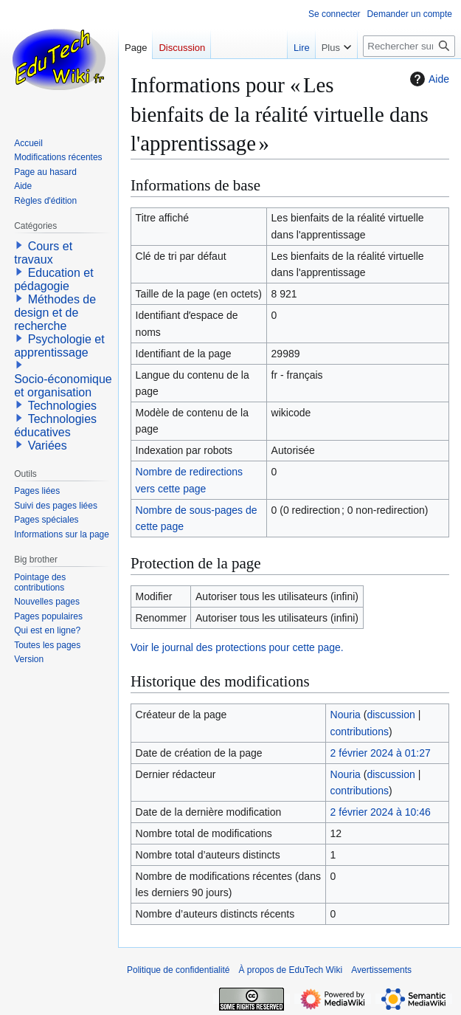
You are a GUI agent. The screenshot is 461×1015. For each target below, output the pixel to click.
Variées (47, 445)
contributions (359, 731)
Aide (427, 79)
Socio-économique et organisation (63, 386)
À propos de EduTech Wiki (290, 970)
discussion (391, 714)
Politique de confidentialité (178, 970)
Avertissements (381, 970)
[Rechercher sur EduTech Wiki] (409, 46)
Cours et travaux (43, 253)
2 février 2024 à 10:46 (380, 812)
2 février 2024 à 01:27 (380, 753)
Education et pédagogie (53, 279)
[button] (19, 245)
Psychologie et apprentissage (59, 346)
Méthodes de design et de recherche (55, 312)
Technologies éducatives (55, 425)
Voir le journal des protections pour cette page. (237, 647)
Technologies (62, 405)
